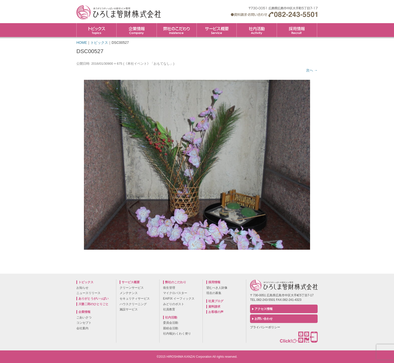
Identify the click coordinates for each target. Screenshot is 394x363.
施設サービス (129, 309)
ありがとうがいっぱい (93, 298)
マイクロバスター (175, 293)
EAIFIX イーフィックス (178, 298)
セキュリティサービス (135, 298)
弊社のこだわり (177, 30)
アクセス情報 (264, 309)
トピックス (96, 30)
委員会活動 (170, 322)
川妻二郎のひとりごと (93, 304)
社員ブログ (215, 301)
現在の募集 (213, 293)
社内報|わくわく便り (177, 333)
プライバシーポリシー (265, 327)
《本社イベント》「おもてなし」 (148, 63)
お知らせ (82, 287)
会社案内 (82, 328)
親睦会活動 (170, 328)
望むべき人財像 (216, 287)
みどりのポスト (173, 304)
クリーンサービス (132, 287)
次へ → (312, 70)
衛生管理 (169, 287)
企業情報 (136, 30)
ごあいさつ (83, 317)
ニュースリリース (88, 293)
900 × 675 (115, 63)
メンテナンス (129, 293)
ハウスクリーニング (133, 304)
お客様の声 (215, 312)
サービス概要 (216, 30)
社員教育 (169, 309)
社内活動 (256, 30)
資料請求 (214, 306)
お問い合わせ (264, 318)
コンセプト (83, 322)
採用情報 (214, 282)
